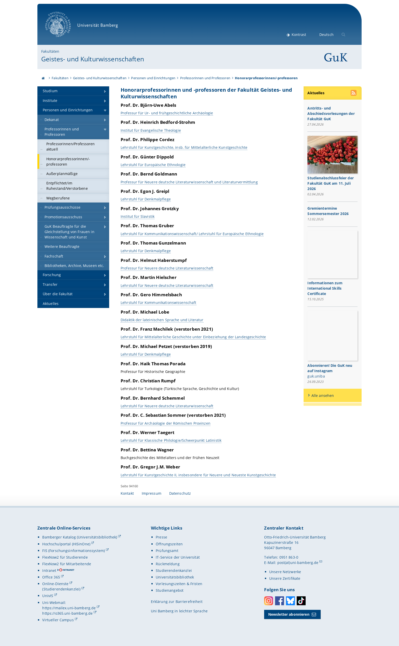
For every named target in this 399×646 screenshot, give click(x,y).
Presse (161, 537)
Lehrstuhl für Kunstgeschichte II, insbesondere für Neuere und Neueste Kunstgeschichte (198, 474)
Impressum (151, 493)
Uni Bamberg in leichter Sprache (179, 611)
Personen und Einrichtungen (153, 78)
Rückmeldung (168, 563)
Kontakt (127, 493)
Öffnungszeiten (169, 544)
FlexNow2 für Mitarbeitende (66, 563)
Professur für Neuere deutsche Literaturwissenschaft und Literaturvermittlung (189, 181)
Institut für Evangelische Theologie (151, 130)
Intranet (49, 570)
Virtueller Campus (58, 619)
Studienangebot (169, 590)
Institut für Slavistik (137, 216)
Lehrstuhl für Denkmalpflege (146, 199)
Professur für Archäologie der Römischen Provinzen (165, 423)
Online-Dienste (55, 583)
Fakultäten (50, 51)
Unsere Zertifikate (285, 578)
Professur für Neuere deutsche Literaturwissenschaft (167, 268)
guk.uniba (316, 376)
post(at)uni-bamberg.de (298, 562)
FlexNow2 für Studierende (65, 557)
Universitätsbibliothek (175, 577)
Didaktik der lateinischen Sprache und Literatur (162, 319)
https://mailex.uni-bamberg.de (69, 607)
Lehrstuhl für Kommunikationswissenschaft (158, 302)
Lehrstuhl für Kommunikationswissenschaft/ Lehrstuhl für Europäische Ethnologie (192, 233)
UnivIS (47, 595)
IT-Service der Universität (178, 557)
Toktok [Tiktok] (301, 600)
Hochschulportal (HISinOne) (66, 544)
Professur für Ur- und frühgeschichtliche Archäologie (167, 113)
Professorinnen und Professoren (205, 78)
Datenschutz (180, 493)
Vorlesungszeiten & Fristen (179, 583)
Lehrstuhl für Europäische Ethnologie (153, 164)
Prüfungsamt (167, 550)
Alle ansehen (322, 395)
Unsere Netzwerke (285, 571)
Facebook (279, 600)
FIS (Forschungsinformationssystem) (73, 550)
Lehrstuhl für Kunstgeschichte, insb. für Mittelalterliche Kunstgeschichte (184, 147)
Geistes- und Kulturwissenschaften (92, 59)
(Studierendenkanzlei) (61, 589)
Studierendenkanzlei (174, 570)
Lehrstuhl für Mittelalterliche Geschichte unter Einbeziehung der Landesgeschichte (193, 336)
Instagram (268, 600)
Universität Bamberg (83, 27)
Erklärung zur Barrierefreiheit (177, 601)
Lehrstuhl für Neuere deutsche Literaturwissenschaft (167, 285)
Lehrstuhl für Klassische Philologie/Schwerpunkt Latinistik (171, 440)
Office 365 (51, 577)
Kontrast (298, 34)
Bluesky (290, 600)
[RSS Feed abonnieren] (354, 93)
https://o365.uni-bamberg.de (67, 613)
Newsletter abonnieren (288, 614)
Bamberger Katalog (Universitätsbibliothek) (79, 537)
